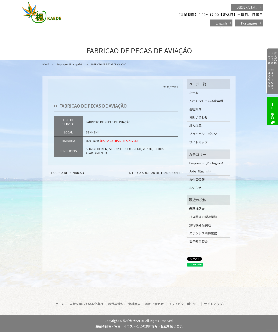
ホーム (72, 31)
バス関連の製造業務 (203, 216)
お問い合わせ (247, 7)
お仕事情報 (140, 31)
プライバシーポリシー (204, 133)
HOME (45, 64)
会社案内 (165, 31)
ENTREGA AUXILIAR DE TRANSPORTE (154, 173)
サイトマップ (198, 142)
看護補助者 (197, 208)
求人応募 (195, 125)
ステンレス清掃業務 (203, 233)
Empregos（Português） (70, 64)
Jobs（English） (201, 171)
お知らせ (195, 187)
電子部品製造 (198, 241)
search (212, 32)
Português (249, 22)
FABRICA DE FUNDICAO (67, 173)
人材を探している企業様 (104, 31)
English (221, 22)
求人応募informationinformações (272, 69)
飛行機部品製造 (200, 225)
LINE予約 (272, 109)
